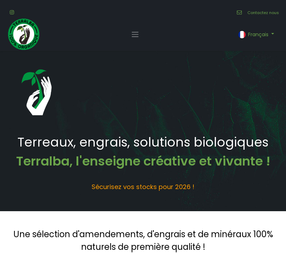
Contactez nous (263, 12)
